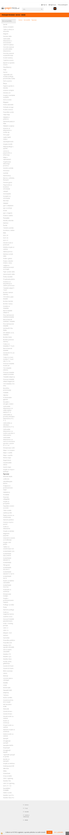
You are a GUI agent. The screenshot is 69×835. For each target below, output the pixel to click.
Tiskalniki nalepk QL (9, 377)
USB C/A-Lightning (8, 783)
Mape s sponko (8, 455)
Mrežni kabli (6, 687)
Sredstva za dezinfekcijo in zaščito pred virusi (8, 283)
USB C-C (5, 628)
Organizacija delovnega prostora (7, 163)
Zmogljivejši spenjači (6, 742)
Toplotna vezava (8, 60)
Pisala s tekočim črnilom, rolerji (8, 262)
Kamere (5, 635)
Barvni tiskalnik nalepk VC (7, 311)
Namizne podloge (8, 610)
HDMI (5, 685)
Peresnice (6, 170)
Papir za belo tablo (9, 272)
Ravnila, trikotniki (8, 220)
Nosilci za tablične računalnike (8, 581)
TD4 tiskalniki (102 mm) (8, 384)
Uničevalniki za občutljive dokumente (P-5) (8, 425)
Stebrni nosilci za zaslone (8, 735)
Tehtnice (6, 695)
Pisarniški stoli (7, 643)
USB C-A (5, 630)
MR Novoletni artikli (7, 705)
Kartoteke (6, 638)
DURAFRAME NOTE (7, 577)
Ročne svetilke (7, 697)
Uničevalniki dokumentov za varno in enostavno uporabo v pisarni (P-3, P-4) (9, 441)
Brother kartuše (8, 301)
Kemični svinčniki (8, 168)
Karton (5, 72)
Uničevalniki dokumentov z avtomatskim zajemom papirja (8, 41)
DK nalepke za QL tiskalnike (8, 333)
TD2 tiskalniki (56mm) (7, 369)
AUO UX (5, 235)
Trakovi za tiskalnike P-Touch (8, 345)
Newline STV (7, 654)
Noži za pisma (7, 81)
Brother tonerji (7, 304)
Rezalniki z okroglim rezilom (8, 403)
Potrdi (49, 832)
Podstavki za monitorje (7, 590)
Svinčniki (5, 173)
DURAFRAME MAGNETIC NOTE (8, 573)
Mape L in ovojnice (9, 450)
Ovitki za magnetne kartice (8, 613)
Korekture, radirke (8, 230)
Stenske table (7, 36)
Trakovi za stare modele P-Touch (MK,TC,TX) (8, 359)
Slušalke (5, 683)
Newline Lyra (7, 656)
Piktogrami (6, 565)
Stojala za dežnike (8, 531)
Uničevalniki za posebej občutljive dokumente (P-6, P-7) (9, 417)
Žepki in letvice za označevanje (8, 516)
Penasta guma (7, 182)
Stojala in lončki (7, 144)
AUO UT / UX (7, 786)
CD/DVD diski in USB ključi (8, 679)
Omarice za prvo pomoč (8, 523)
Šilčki (4, 233)
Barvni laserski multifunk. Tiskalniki (9, 320)
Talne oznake (7, 510)
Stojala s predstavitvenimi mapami (8, 600)
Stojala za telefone (9, 763)
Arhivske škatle (7, 476)
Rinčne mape (7, 458)
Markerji (5, 223)
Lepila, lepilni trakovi (7, 138)
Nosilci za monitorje (6, 721)
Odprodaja (6, 114)
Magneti (5, 34)
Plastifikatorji (7, 67)
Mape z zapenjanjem (7, 158)
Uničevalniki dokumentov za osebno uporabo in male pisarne (9, 432)
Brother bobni (7, 337)
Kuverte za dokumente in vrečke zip (7, 130)
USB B (5, 673)
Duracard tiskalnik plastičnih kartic (8, 620)
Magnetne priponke (6, 534)
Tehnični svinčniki (8, 228)
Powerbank (6, 773)
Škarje (5, 83)
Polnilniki (5, 392)
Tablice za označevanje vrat (8, 548)
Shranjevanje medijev (7, 595)
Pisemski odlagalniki (6, 498)
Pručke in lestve (8, 109)
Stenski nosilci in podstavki (8, 243)
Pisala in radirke (8, 215)
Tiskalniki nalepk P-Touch (9, 289)
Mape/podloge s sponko (8, 147)
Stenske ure (7, 93)
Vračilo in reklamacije (26, 815)
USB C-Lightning (8, 778)
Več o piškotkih (58, 832)
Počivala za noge (8, 107)
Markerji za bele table (8, 255)
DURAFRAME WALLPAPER (7, 554)
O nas (26, 808)
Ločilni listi (6, 479)
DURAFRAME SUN (8, 551)
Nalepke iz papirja (8, 126)
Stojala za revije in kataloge (8, 470)
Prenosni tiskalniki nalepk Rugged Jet (8, 380)
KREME (23, 15)
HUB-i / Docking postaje (8, 624)
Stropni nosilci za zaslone (8, 726)
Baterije (5, 676)
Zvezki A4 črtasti (8, 666)
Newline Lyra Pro (8, 795)
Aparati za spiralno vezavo (9, 64)
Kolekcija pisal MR (8, 766)
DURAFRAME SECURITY (7, 568)
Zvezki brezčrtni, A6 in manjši (8, 701)
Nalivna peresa (7, 251)
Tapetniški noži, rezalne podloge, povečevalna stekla (9, 76)
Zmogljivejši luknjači (6, 751)
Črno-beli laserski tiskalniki (8, 325)
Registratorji (7, 460)
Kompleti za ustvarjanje (7, 197)
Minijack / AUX (7, 633)
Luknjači (5, 191)
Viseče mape (7, 467)
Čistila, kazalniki (7, 277)
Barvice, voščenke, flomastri (9, 179)
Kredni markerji (8, 58)
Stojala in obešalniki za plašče (9, 96)
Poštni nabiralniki (8, 104)
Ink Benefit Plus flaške (8, 329)
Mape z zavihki (7, 453)
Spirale (5, 24)
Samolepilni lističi (8, 141)
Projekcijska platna (9, 279)
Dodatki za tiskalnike (6, 307)
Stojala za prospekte (6, 502)
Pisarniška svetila (8, 112)
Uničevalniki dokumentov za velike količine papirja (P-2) (8, 409)
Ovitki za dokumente (6, 527)
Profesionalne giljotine (7, 398)
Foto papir (6, 135)
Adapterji (6, 692)
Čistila (5, 607)
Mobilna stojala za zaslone (8, 248)
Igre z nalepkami (8, 205)
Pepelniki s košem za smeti (8, 507)
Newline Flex (7, 781)
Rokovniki (6, 709)
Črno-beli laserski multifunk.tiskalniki (8, 316)
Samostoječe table (9, 274)
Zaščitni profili (7, 513)
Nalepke (5, 203)
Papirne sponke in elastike (8, 87)
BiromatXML (27, 20)
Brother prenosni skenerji (8, 340)
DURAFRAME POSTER (7, 586)
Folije (4, 70)
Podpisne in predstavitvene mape (8, 488)
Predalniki (6, 495)
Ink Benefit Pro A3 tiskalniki (8, 354)
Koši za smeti (7, 100)
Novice (18, 15)
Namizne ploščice (8, 520)
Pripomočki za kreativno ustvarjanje (7, 187)
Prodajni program (8, 15)
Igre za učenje (7, 208)
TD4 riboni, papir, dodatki (8, 298)
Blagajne (5, 102)
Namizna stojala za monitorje (9, 730)
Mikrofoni (6, 768)
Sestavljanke (7, 194)
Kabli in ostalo (7, 793)
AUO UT (5, 240)
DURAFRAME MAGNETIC (7, 559)
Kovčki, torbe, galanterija (7, 662)
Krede (5, 210)
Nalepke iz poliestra (6, 118)
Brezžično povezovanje (7, 389)
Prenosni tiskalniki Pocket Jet (8, 364)
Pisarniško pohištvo (9, 640)
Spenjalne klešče (8, 745)
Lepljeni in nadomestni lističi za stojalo (8, 267)
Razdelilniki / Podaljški (7, 789)
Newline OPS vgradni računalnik (8, 646)
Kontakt (27, 811)
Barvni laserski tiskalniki (7, 349)
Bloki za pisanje (8, 671)
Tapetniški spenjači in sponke (9, 755)
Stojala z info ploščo (7, 543)
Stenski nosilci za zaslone (8, 717)
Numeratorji (7, 175)
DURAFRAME (7, 562)
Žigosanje (6, 474)
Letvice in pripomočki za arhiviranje (7, 153)
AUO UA (5, 238)
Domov (20, 20)
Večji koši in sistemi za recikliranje (9, 539)
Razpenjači (6, 748)
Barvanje (6, 200)
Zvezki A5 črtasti (8, 668)
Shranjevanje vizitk (9, 448)
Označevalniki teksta (7, 463)
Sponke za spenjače (6, 760)
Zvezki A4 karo (7, 711)
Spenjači (5, 738)
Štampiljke (6, 218)
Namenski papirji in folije (9, 122)
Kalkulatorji (6, 492)
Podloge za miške (8, 605)
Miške (5, 771)
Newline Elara (7, 659)
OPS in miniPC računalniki (7, 650)
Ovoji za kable (7, 776)
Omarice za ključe (8, 90)
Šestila (5, 225)
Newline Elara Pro (8, 797)
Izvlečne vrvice (7, 616)
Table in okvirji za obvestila (8, 30)
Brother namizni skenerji (8, 293)
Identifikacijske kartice (7, 482)
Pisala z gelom (7, 258)
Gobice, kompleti (8, 27)
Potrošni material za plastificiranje (8, 54)
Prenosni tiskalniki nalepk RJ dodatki (8, 373)
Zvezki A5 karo (7, 714)
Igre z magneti (7, 213)
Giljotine (5, 395)
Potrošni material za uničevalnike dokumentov (8, 49)
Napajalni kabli (7, 690)
